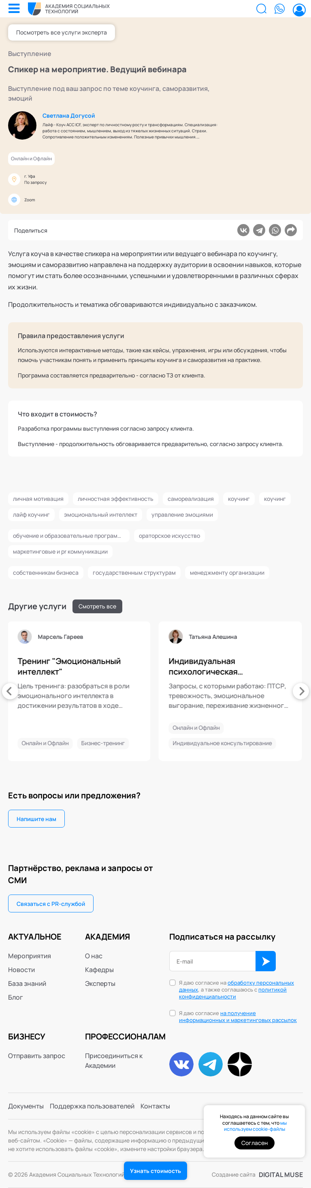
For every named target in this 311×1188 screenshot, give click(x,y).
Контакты (155, 1106)
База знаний (27, 983)
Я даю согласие (238, 1017)
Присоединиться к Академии (114, 1060)
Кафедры (99, 969)
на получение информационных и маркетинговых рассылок (238, 1016)
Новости (21, 969)
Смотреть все (97, 606)
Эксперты (100, 983)
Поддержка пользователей (92, 1106)
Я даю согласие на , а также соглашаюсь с (236, 989)
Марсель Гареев (102, 637)
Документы (26, 1106)
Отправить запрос (36, 1055)
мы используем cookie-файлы (255, 1126)
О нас (93, 955)
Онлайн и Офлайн (31, 158)
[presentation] (10, 691)
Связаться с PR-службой (51, 904)
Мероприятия (29, 955)
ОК (266, 961)
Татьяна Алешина (255, 637)
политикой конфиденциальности (233, 993)
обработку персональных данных (236, 986)
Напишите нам (36, 819)
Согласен (254, 1143)
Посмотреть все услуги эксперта (61, 32)
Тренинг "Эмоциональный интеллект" (111, 666)
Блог (15, 997)
